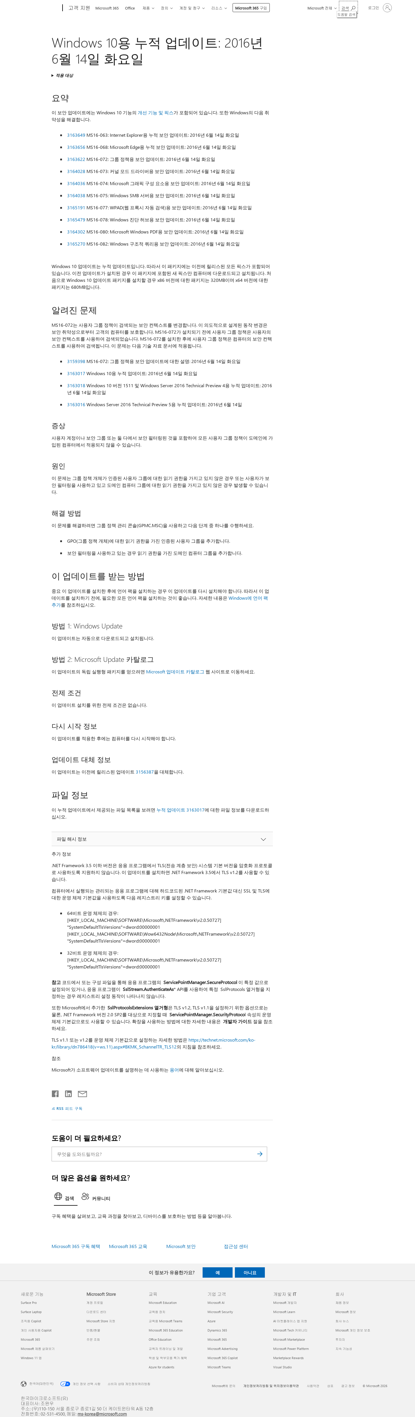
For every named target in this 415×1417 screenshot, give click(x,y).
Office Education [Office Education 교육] (160, 1339)
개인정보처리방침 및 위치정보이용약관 (271, 1386)
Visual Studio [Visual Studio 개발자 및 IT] (282, 1367)
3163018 (76, 385)
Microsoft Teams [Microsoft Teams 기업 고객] (219, 1367)
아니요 (250, 1272)
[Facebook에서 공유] (56, 1093)
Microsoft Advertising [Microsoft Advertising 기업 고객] (222, 1348)
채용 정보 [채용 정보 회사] (342, 1302)
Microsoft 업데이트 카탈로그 (175, 671)
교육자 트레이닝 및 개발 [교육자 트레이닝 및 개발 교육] (166, 1348)
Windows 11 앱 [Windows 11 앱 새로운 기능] (31, 1358)
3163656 (76, 147)
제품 (146, 7)
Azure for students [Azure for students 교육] (161, 1367)
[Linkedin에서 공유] (66, 1093)
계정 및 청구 (189, 7)
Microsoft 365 (107, 7)
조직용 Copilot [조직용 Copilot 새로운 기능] (31, 1321)
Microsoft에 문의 (223, 1386)
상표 (330, 1386)
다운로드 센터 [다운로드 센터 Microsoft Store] (96, 1312)
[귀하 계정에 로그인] (379, 8)
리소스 (216, 7)
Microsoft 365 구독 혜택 (76, 1246)
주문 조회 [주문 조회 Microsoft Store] (93, 1339)
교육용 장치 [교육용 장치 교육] (157, 1312)
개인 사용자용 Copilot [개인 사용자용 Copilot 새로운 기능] (36, 1330)
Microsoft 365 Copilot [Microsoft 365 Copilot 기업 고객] (222, 1358)
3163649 (76, 135)
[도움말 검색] (348, 7)
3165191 (76, 207)
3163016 (76, 404)
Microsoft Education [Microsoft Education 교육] (163, 1302)
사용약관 (313, 1386)
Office (130, 7)
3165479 (76, 219)
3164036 (76, 183)
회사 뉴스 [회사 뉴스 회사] (342, 1321)
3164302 (76, 232)
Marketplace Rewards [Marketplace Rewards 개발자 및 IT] (288, 1358)
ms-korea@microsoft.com (102, 1414)
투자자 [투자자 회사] (340, 1339)
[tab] (66, 1198)
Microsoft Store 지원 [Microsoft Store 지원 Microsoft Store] (100, 1321)
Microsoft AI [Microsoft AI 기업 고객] (216, 1302)
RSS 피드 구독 (69, 1108)
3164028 (76, 171)
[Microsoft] (40, 8)
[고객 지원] (78, 8)
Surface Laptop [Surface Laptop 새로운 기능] (31, 1312)
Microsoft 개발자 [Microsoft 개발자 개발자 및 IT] (285, 1302)
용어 (174, 1070)
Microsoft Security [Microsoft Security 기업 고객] (220, 1312)
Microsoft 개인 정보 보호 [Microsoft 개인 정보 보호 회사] (352, 1330)
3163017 (76, 373)
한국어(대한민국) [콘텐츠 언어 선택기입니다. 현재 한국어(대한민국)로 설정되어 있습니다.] (41, 1383)
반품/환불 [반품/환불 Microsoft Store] (93, 1330)
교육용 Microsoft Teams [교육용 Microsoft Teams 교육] (165, 1321)
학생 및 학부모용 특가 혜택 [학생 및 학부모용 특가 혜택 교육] (168, 1358)
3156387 (145, 772)
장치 (164, 7)
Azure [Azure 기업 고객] (211, 1321)
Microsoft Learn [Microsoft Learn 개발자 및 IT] (284, 1312)
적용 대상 (64, 75)
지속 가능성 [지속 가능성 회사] (343, 1348)
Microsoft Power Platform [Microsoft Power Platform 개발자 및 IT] (291, 1348)
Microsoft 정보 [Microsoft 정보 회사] (345, 1312)
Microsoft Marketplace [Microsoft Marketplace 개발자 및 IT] (289, 1339)
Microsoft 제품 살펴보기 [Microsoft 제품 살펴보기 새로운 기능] (38, 1348)
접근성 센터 (236, 1246)
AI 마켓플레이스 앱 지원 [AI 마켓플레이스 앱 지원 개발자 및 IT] (290, 1321)
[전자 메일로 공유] (80, 1093)
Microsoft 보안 (181, 1246)
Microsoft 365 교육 (128, 1246)
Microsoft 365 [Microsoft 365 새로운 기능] (30, 1339)
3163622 (76, 159)
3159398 (76, 361)
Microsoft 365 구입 (251, 7)
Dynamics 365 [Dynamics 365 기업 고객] (217, 1330)
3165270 (76, 244)
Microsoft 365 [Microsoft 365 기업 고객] (217, 1339)
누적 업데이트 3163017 (180, 810)
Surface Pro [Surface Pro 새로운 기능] (29, 1302)
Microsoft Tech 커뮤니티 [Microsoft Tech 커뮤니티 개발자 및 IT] (290, 1330)
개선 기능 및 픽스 (155, 112)
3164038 (76, 195)
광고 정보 (348, 1386)
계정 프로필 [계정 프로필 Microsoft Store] (94, 1302)
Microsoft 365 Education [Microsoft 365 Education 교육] (166, 1330)
